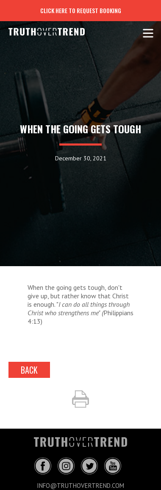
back (29, 369)
